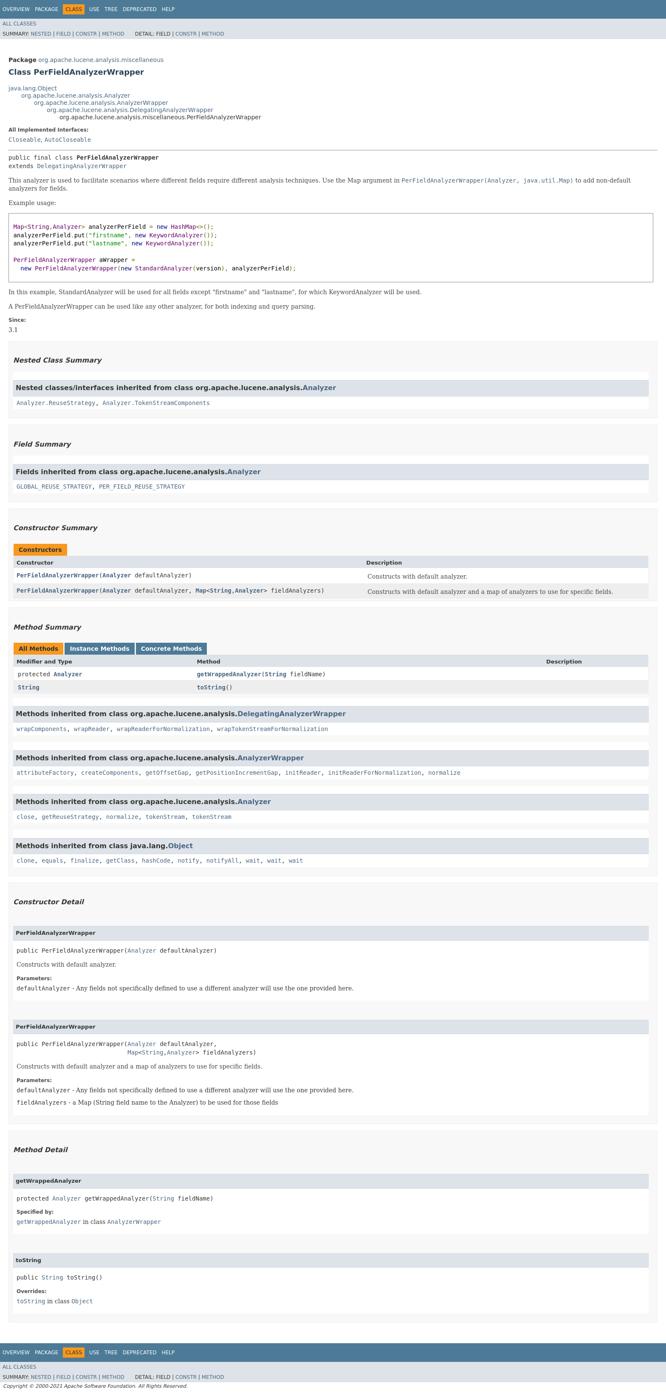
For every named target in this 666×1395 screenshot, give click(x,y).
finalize (84, 860)
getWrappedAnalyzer (229, 674)
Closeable (24, 139)
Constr (86, 34)
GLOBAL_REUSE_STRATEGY (54, 486)
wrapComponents (42, 729)
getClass (120, 860)
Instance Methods (99, 648)
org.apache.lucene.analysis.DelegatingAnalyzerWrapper (130, 110)
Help (168, 9)
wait (253, 860)
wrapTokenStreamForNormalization (272, 729)
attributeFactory (45, 772)
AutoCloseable (68, 139)
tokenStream (165, 816)
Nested (41, 34)
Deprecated (140, 9)
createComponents (109, 772)
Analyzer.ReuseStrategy (56, 402)
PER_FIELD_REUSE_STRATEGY (142, 486)
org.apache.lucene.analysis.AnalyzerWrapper (101, 102)
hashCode (156, 860)
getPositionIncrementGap (236, 772)
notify (188, 860)
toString (211, 687)
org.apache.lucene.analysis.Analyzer (75, 95)
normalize (444, 772)
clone (25, 860)
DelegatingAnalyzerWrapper (82, 166)
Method (113, 34)
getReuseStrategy (70, 816)
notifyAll (222, 860)
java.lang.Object (32, 88)
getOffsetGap (166, 772)
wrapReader (92, 729)
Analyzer (319, 388)
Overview (16, 9)
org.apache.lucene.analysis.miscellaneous (101, 59)
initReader (303, 772)
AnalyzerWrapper (270, 758)
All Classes (19, 24)
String (220, 590)
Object (180, 846)
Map (200, 590)
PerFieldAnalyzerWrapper (58, 575)
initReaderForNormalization (374, 772)
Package (46, 9)
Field (63, 34)
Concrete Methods (171, 648)
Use (94, 9)
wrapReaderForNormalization (163, 729)
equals (52, 860)
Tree (111, 9)
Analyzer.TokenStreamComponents (156, 402)
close (25, 816)
